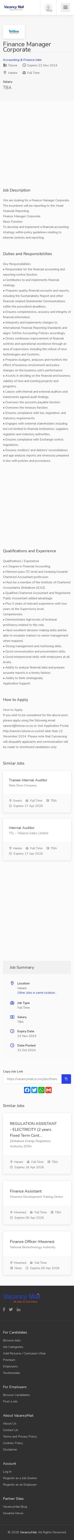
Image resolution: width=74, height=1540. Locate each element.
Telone (10, 65)
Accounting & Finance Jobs (22, 60)
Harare (12, 73)
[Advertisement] (37, 151)
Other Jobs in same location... (37, 993)
